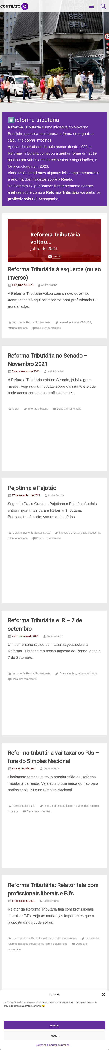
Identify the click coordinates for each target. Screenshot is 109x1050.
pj (99, 532)
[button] (103, 994)
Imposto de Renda (23, 322)
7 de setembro (67, 673)
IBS (89, 322)
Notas (46, 532)
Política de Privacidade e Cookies (52, 1045)
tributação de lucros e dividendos (48, 943)
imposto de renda (69, 532)
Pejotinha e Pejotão (32, 488)
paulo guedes (89, 532)
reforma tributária (18, 327)
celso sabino (93, 938)
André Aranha (49, 285)
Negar (54, 1035)
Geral (16, 408)
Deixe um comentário (48, 327)
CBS (83, 322)
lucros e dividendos (77, 805)
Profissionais (42, 322)
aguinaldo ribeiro (69, 322)
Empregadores (21, 938)
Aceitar (54, 1025)
